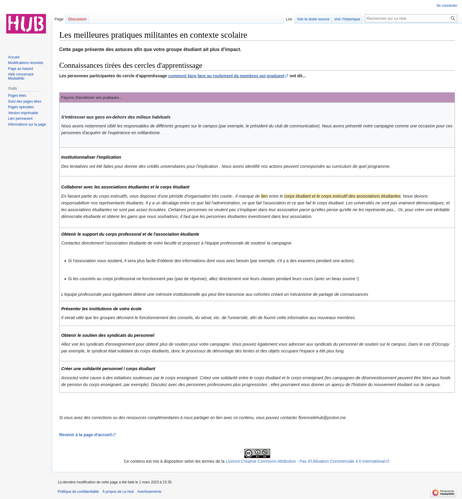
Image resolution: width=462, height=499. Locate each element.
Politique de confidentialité (78, 492)
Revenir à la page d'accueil (85, 434)
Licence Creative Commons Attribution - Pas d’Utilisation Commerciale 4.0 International (305, 461)
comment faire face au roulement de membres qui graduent (226, 75)
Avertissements (149, 492)
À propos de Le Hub (118, 492)
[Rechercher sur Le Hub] (411, 18)
